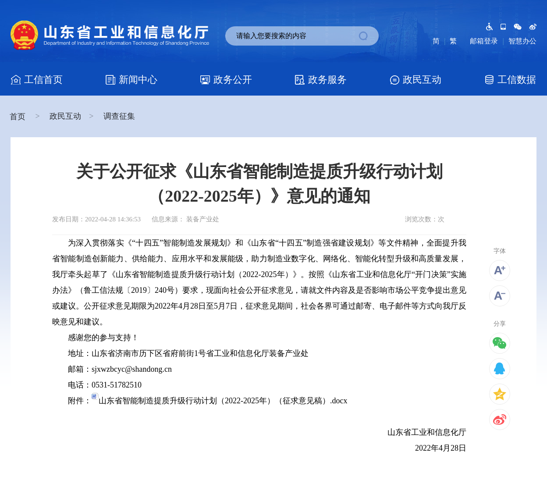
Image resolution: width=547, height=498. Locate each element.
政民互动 (65, 116)
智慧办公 (522, 41)
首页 (19, 116)
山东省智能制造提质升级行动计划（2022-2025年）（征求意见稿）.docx (219, 400)
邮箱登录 (484, 41)
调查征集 (119, 116)
